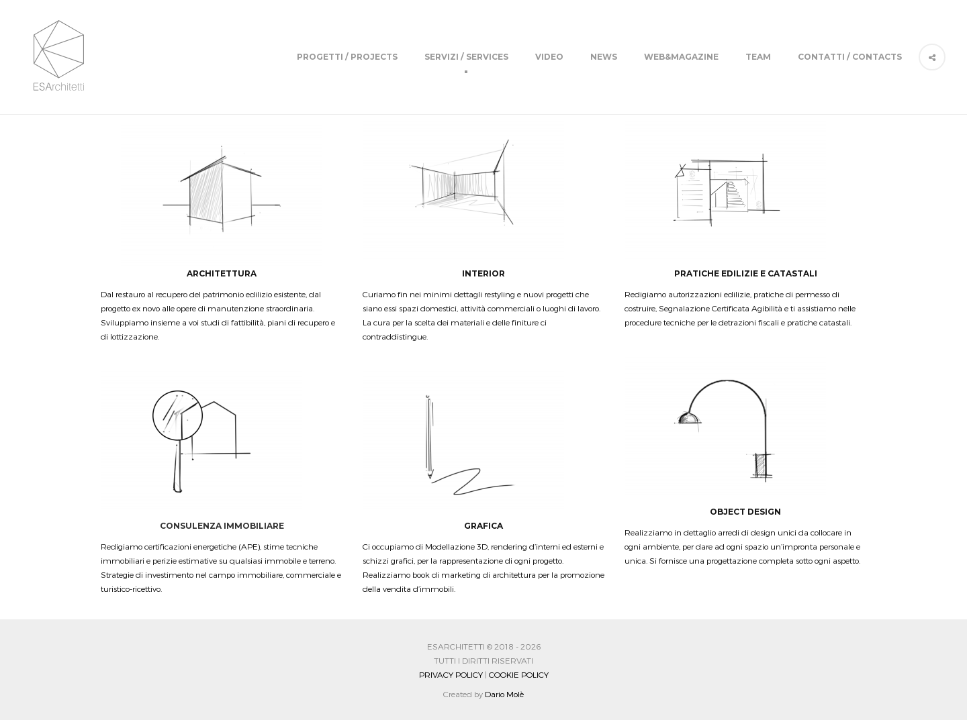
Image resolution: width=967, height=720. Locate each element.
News (603, 57)
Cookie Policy (519, 674)
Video (549, 57)
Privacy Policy (451, 674)
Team (758, 57)
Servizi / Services (466, 57)
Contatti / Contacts (850, 57)
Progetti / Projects (347, 57)
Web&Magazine (681, 57)
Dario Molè (504, 694)
